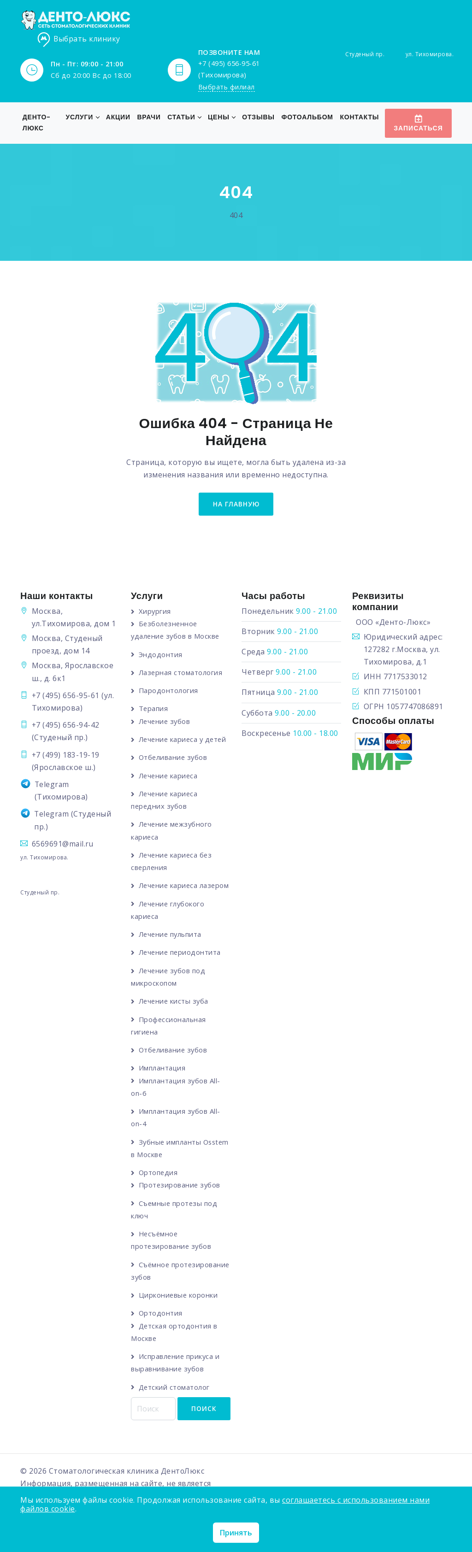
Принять (236, 1533)
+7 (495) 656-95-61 (66, 696)
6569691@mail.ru (63, 845)
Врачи (147, 117)
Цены (217, 117)
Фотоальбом (305, 117)
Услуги (78, 117)
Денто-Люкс (37, 123)
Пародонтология (169, 691)
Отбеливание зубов (174, 758)
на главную (236, 504)
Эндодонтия (161, 654)
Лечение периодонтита (181, 965)
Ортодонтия (161, 1325)
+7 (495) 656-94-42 (66, 726)
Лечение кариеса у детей (184, 740)
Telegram (52, 785)
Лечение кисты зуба (175, 1013)
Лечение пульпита (171, 947)
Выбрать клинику (78, 39)
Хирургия (155, 612)
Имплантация (162, 1080)
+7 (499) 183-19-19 (66, 756)
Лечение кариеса (169, 776)
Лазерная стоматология (181, 673)
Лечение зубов (166, 721)
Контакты (358, 117)
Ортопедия (159, 1185)
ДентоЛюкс (183, 1484)
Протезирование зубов (180, 1197)
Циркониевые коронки (179, 1307)
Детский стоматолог (175, 1399)
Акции (117, 117)
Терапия (154, 709)
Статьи (180, 117)
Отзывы (257, 117)
